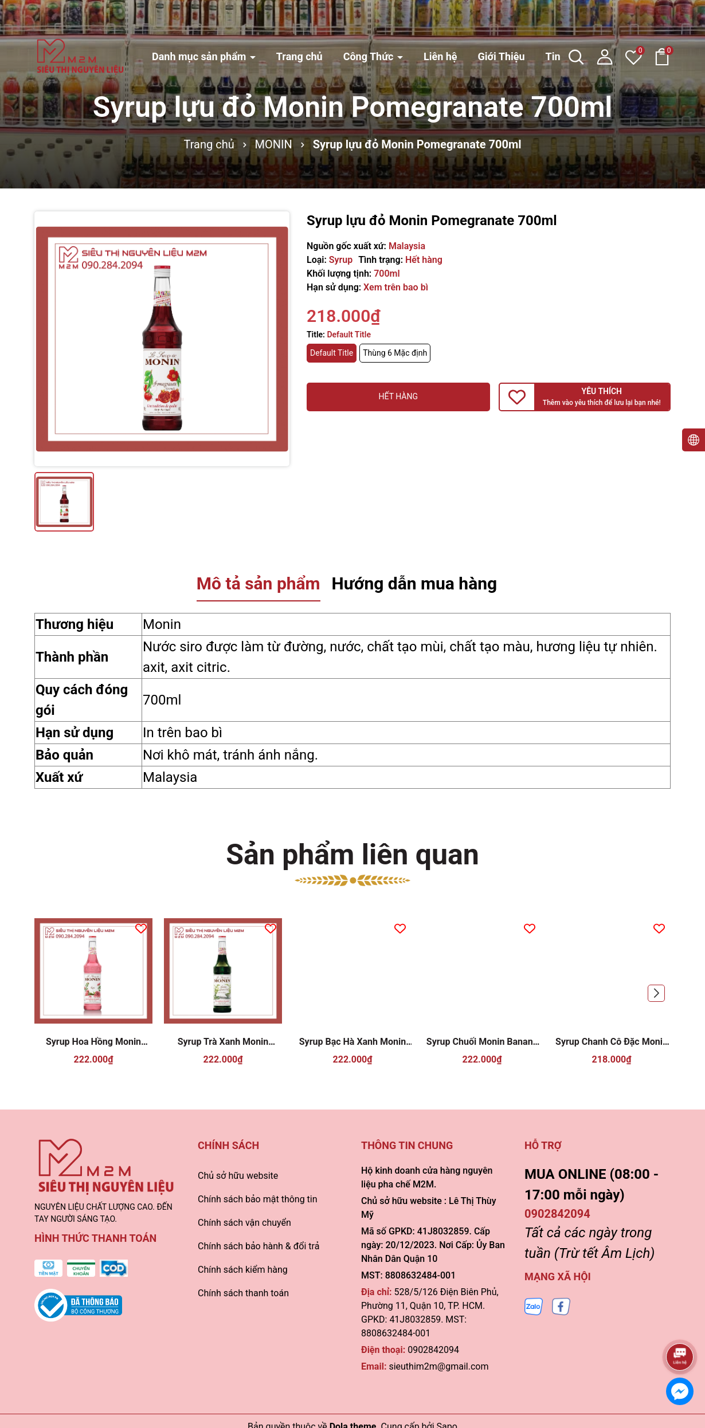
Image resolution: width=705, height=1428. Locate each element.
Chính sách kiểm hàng (243, 1269)
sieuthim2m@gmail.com (438, 1366)
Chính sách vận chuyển (244, 1222)
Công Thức (369, 24)
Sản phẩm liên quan (352, 854)
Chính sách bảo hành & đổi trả (258, 1246)
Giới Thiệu (500, 24)
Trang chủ (299, 24)
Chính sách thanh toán (243, 1293)
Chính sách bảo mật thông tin (258, 1199)
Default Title (331, 352)
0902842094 (433, 1349)
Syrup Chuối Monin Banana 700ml (482, 1042)
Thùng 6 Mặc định (395, 352)
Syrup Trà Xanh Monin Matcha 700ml (223, 1042)
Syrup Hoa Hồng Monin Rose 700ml (93, 1042)
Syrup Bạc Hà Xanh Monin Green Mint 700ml (352, 1042)
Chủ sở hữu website (238, 1175)
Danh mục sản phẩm (200, 24)
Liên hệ (440, 24)
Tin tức (561, 24)
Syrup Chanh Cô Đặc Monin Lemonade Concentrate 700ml (611, 1042)
